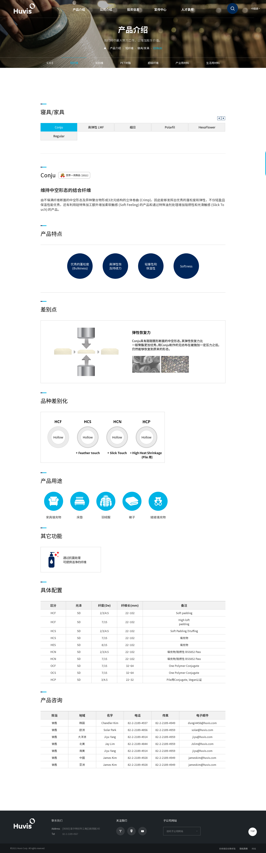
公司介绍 (106, 9)
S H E (49, 63)
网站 (254, 848)
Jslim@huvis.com (202, 744)
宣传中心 (160, 9)
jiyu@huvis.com (202, 737)
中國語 (254, 8)
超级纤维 (153, 63)
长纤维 (99, 63)
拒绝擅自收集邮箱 (227, 848)
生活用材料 (213, 63)
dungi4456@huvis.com (202, 723)
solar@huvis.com (202, 730)
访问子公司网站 (181, 831)
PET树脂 (125, 63)
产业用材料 (182, 63)
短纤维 (74, 63)
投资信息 (133, 9)
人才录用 (187, 9)
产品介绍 (79, 9)
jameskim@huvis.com (202, 758)
